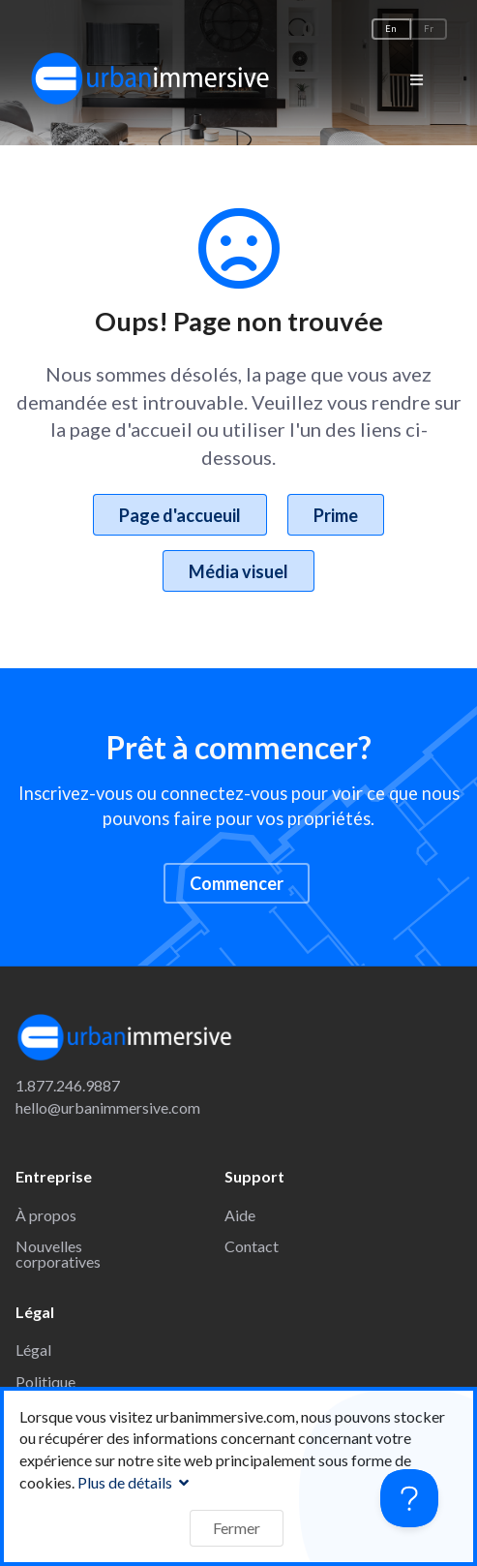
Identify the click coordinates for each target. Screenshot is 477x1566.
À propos (45, 1215)
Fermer (236, 1528)
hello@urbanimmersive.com (107, 1107)
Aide (239, 1215)
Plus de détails (135, 1482)
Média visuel (238, 571)
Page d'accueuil (180, 515)
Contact (251, 1246)
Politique (45, 1381)
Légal (33, 1349)
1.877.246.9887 (67, 1085)
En (391, 28)
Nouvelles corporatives (58, 1254)
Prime (335, 515)
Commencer (236, 883)
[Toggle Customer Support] (409, 1498)
